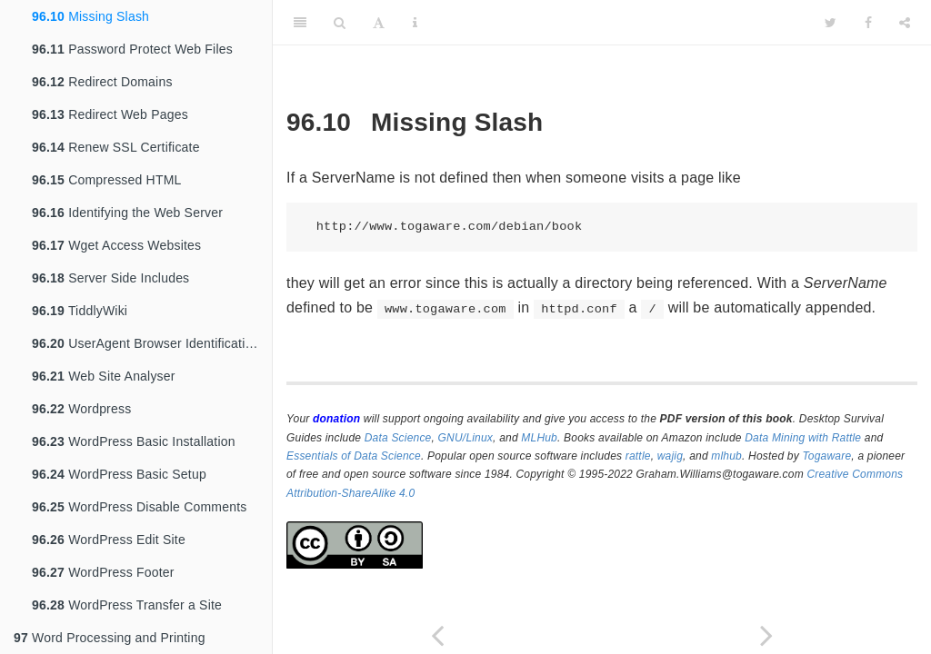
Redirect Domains (102, 81)
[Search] (339, 22)
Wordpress (81, 408)
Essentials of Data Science (353, 456)
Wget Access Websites (116, 245)
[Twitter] (830, 22)
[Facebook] (868, 22)
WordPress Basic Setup (119, 474)
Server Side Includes (110, 278)
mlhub (726, 456)
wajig (670, 456)
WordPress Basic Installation (133, 441)
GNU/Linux (466, 437)
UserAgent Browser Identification (145, 343)
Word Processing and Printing (109, 637)
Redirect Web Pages (110, 114)
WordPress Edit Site (108, 539)
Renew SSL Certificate (116, 147)
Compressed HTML (107, 180)
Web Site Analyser (103, 376)
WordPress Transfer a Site (127, 605)
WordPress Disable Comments (139, 507)
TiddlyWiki (79, 310)
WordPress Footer (103, 572)
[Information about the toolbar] (415, 22)
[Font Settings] (378, 22)
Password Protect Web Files (132, 49)
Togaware (826, 456)
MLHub (539, 437)
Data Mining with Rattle (803, 437)
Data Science (398, 437)
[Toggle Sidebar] (300, 22)
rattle (638, 456)
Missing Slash (90, 16)
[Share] (905, 22)
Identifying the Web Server (127, 212)
